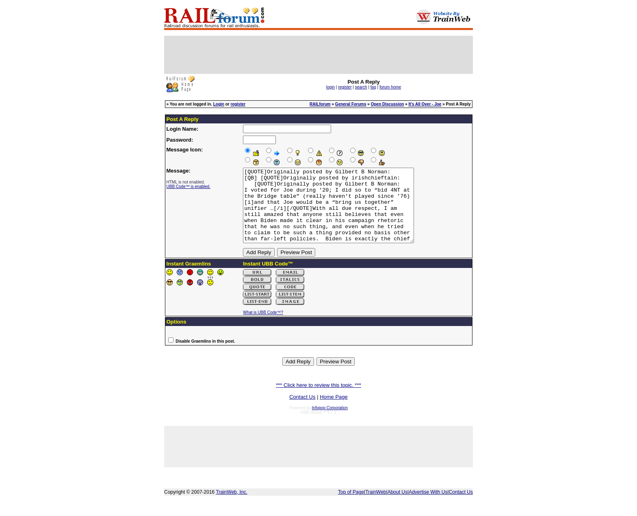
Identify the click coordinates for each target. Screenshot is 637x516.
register (344, 87)
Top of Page (351, 507)
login (330, 87)
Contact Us (302, 411)
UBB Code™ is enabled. (188, 186)
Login (218, 104)
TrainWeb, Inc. (231, 507)
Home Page (334, 411)
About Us (397, 507)
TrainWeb (375, 507)
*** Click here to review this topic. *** (318, 400)
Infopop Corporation (330, 422)
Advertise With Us (428, 507)
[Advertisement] (318, 55)
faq (373, 87)
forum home (390, 87)
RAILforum (320, 104)
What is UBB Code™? (263, 327)
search (361, 87)
